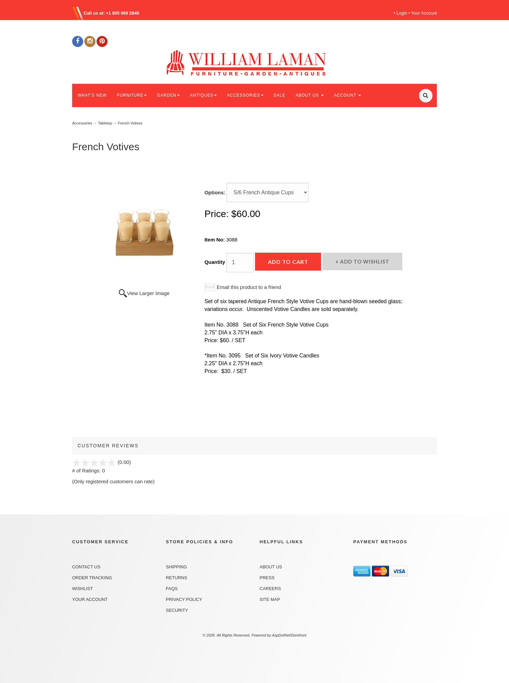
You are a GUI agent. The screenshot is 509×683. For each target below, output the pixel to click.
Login (402, 13)
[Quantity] (240, 262)
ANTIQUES (203, 95)
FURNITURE (132, 95)
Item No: (215, 239)
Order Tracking (92, 577)
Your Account (424, 13)
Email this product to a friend (249, 287)
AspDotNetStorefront (289, 635)
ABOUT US (309, 95)
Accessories (82, 123)
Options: (215, 192)
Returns (176, 577)
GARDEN (168, 95)
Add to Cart (288, 261)
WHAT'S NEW (92, 95)
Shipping (176, 566)
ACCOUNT (347, 95)
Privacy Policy (184, 599)
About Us (271, 566)
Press (267, 577)
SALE (279, 95)
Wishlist (82, 588)
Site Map (270, 599)
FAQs (172, 588)
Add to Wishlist (364, 261)
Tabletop (105, 123)
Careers (270, 588)
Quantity (215, 262)
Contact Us (86, 566)
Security (177, 610)
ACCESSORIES (245, 95)
